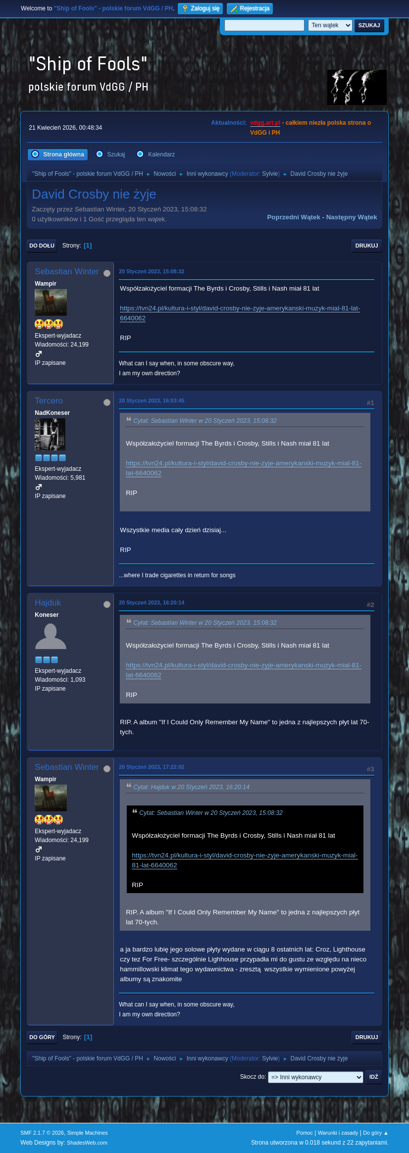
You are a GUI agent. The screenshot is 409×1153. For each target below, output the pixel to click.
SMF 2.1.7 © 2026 (42, 1133)
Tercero (49, 400)
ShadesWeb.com (87, 1143)
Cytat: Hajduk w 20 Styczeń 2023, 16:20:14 (191, 787)
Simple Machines (87, 1133)
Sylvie (270, 173)
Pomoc (304, 1133)
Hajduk (48, 602)
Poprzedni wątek (293, 217)
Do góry (42, 1037)
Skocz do (252, 1076)
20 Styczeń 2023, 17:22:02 (151, 767)
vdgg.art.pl (265, 122)
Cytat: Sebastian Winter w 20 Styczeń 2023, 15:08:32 (205, 420)
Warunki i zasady (338, 1133)
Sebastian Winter (67, 271)
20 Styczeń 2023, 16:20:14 (151, 602)
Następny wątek (351, 217)
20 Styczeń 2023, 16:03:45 (151, 400)
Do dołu (41, 246)
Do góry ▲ (375, 1133)
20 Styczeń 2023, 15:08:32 (151, 271)
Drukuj (367, 246)
